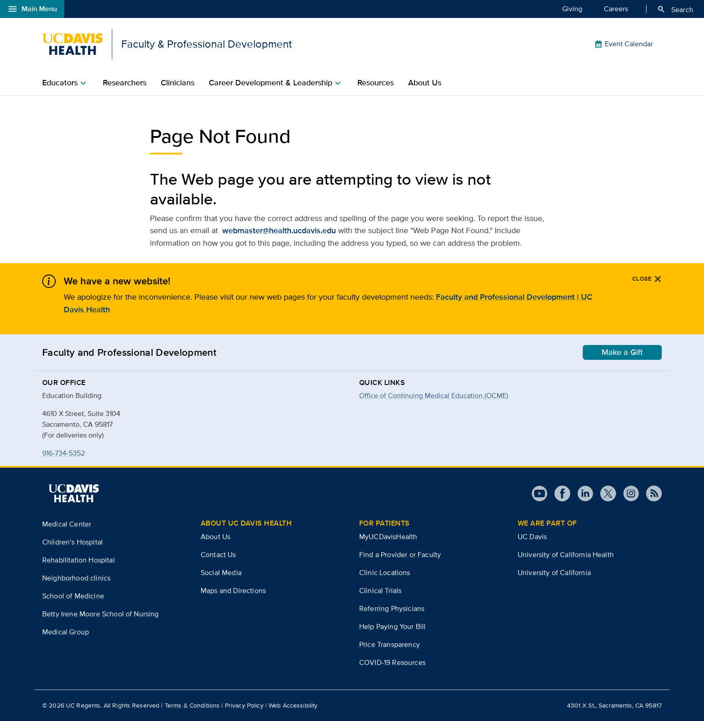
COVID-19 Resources (392, 662)
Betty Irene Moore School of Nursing (100, 614)
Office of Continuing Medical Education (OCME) (433, 395)
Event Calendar (623, 44)
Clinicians (177, 82)
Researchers (124, 82)
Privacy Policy (244, 705)
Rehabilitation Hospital (78, 560)
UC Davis (532, 536)
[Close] (647, 279)
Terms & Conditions (192, 705)
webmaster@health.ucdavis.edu (279, 230)
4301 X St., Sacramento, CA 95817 (614, 705)
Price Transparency (389, 644)
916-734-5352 (63, 453)
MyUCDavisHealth (388, 536)
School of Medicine (73, 596)
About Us (215, 536)
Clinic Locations (384, 572)
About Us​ (424, 82)
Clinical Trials (380, 590)
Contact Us (218, 554)
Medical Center (66, 524)
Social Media (221, 572)
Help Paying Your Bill (392, 626)
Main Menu (32, 9)
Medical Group (65, 632)
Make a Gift (622, 352)
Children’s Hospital (72, 542)
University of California (554, 572)
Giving (572, 8)
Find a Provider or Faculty (400, 554)
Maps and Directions (233, 590)
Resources (375, 82)
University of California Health (566, 554)
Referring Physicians (391, 608)
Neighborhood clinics (76, 578)
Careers (616, 8)
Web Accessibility (292, 705)
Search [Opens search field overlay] (675, 9)
